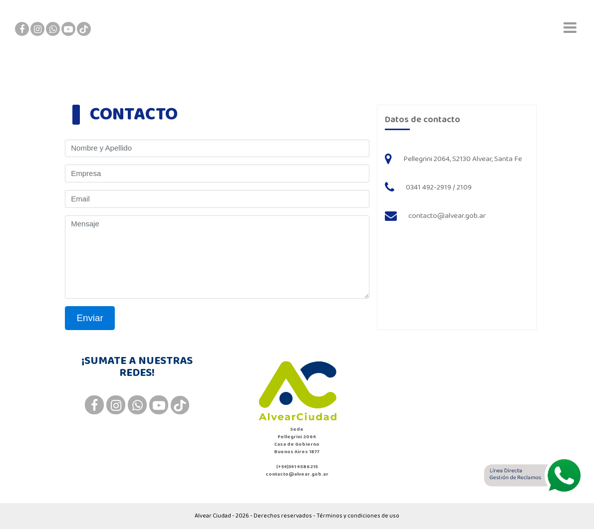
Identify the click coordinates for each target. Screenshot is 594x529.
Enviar (90, 318)
